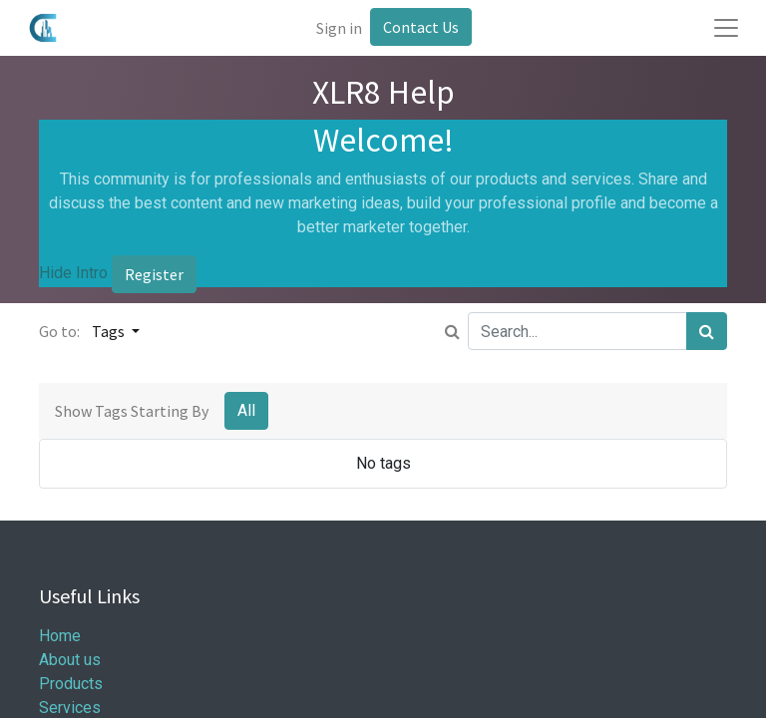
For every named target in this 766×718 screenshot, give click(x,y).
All (246, 410)
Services (70, 707)
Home (60, 635)
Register (154, 274)
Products (71, 683)
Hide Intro (73, 273)
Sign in (339, 28)
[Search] (706, 331)
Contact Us (421, 27)
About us (70, 659)
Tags (110, 331)
